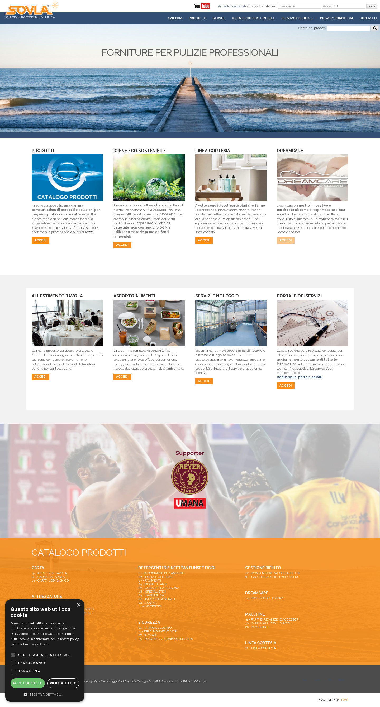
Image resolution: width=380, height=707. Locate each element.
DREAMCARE (256, 593)
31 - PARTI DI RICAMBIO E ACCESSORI (272, 619)
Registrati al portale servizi (299, 377)
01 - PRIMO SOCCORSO (155, 627)
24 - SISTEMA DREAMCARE (265, 598)
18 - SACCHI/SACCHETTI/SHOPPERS (272, 577)
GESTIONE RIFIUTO (263, 568)
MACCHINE (255, 614)
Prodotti (197, 18)
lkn (341, 680)
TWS (344, 700)
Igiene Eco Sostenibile (253, 18)
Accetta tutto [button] (27, 683)
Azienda (175, 18)
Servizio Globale (297, 18)
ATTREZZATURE (47, 596)
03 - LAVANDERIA (151, 595)
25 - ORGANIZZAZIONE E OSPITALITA (165, 639)
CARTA (38, 568)
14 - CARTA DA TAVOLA (48, 577)
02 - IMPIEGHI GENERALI (156, 599)
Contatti (368, 18)
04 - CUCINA (147, 602)
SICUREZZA (149, 622)
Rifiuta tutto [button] (63, 683)
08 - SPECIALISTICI (152, 591)
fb (329, 680)
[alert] (44, 650)
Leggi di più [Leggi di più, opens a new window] (39, 644)
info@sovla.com (169, 681)
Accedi (223, 6)
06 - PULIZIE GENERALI (155, 577)
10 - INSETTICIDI (150, 606)
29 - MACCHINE (256, 627)
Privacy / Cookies (195, 681)
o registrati (238, 6)
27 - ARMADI (147, 635)
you (317, 680)
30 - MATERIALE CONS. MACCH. (268, 623)
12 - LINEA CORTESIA (260, 648)
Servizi (219, 18)
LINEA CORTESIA (260, 643)
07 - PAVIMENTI (149, 580)
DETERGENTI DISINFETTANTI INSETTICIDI (176, 568)
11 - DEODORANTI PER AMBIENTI (162, 573)
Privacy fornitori (336, 18)
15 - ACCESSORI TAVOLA (49, 573)
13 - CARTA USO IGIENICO (50, 580)
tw (305, 680)
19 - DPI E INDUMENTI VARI (157, 631)
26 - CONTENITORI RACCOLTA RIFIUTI (272, 573)
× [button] (78, 605)
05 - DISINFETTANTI (152, 584)
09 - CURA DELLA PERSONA (158, 588)
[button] (45, 694)
